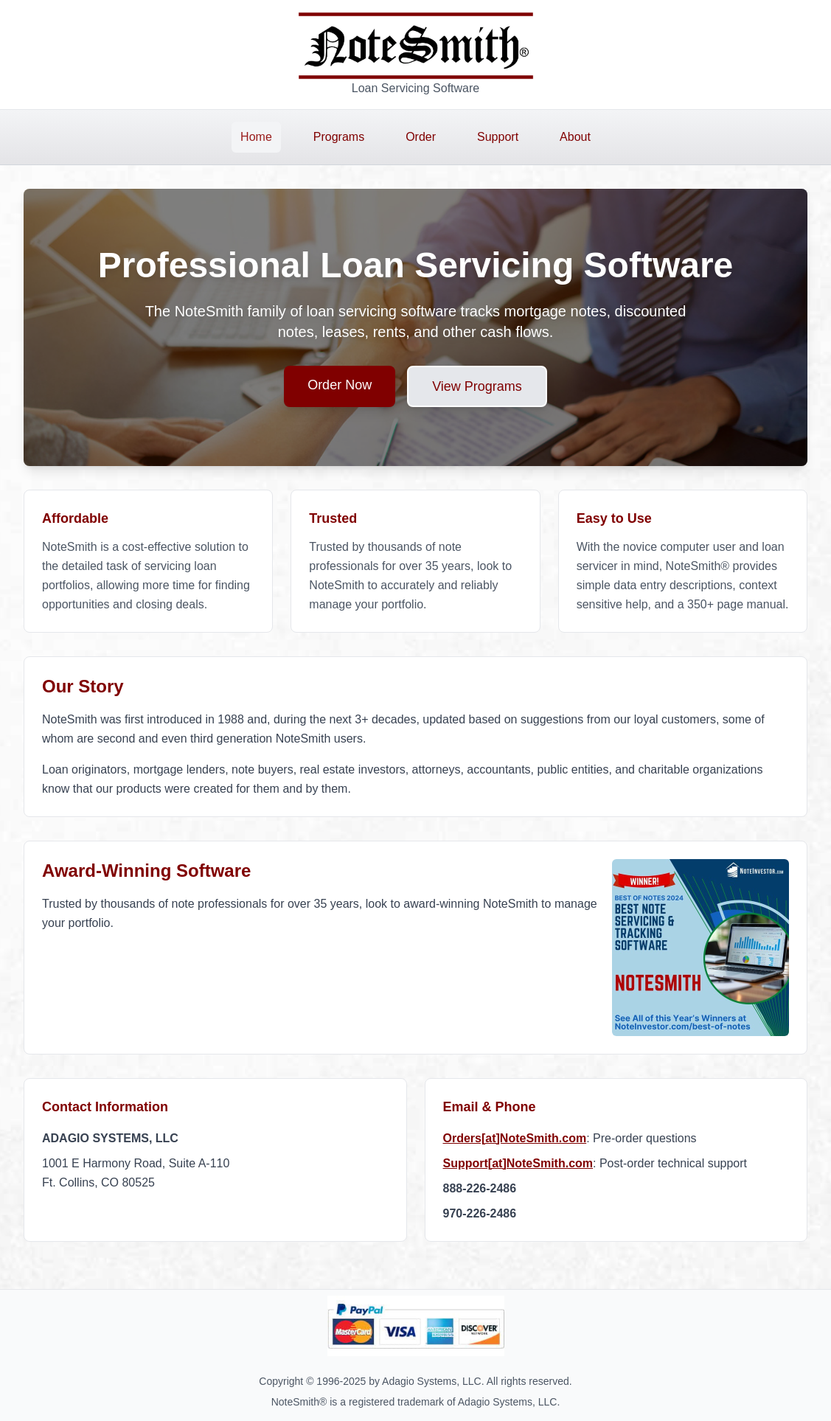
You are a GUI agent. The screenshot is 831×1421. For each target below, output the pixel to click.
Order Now (339, 385)
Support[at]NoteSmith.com (518, 1163)
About (575, 137)
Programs (338, 137)
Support (497, 137)
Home (256, 137)
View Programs (477, 386)
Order (421, 137)
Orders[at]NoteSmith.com (515, 1138)
